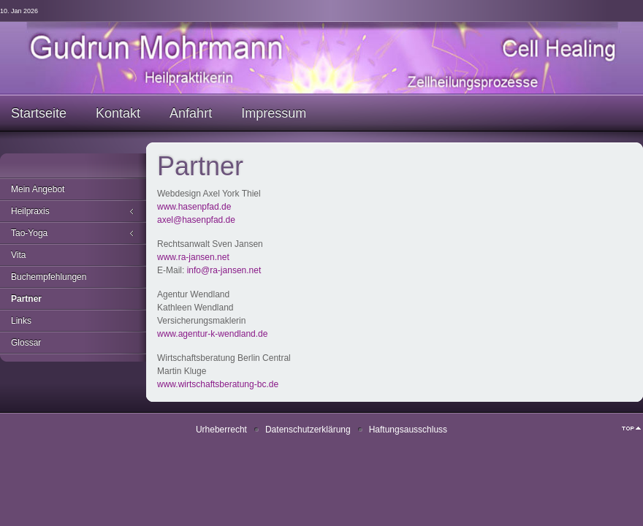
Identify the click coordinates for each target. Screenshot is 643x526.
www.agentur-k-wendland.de (212, 334)
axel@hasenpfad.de (196, 220)
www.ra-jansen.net (193, 257)
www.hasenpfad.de (194, 207)
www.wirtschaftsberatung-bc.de (217, 384)
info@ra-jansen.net (224, 270)
